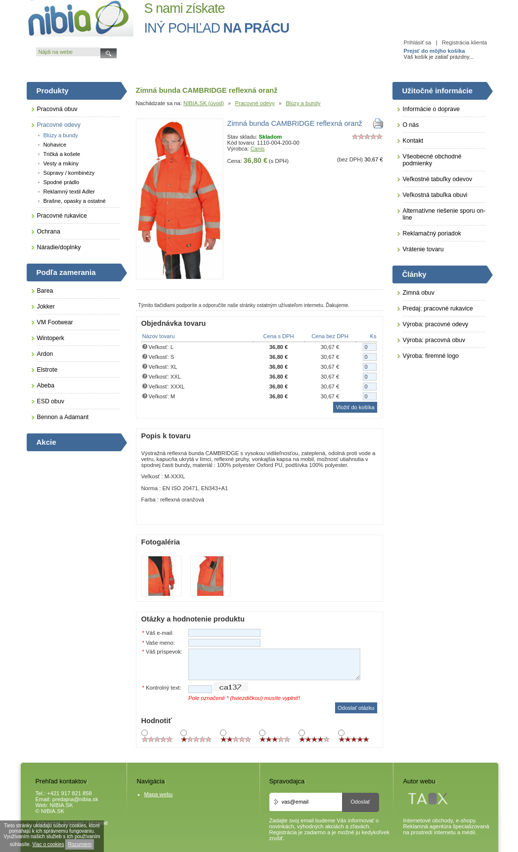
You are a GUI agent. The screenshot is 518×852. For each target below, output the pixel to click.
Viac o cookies (48, 844)
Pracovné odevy (254, 103)
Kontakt (413, 140)
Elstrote (47, 369)
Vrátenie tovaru (423, 249)
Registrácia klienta (464, 42)
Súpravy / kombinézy (69, 173)
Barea (45, 290)
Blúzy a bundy (303, 103)
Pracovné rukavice (62, 215)
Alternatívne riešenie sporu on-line (444, 214)
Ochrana (48, 231)
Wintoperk (50, 338)
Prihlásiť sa (418, 42)
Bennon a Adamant (63, 417)
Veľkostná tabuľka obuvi (435, 195)
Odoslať (360, 802)
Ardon (45, 353)
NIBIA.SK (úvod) (203, 103)
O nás (411, 124)
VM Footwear (55, 322)
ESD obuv (50, 401)
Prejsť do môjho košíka (434, 51)
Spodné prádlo (61, 182)
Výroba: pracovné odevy (436, 324)
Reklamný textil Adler (69, 191)
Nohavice (55, 145)
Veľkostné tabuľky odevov (438, 179)
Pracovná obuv (57, 109)
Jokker (46, 306)
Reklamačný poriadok (432, 233)
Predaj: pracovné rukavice (438, 308)
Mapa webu (158, 794)
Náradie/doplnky (59, 247)
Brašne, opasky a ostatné (74, 201)
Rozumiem (79, 844)
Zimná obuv (418, 292)
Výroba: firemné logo (431, 355)
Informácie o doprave (431, 109)
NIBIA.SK (61, 805)
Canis (258, 149)
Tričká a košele (62, 154)
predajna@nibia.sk (75, 799)
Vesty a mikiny (61, 163)
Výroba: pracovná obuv (434, 340)
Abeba (46, 385)
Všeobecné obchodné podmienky (432, 160)
